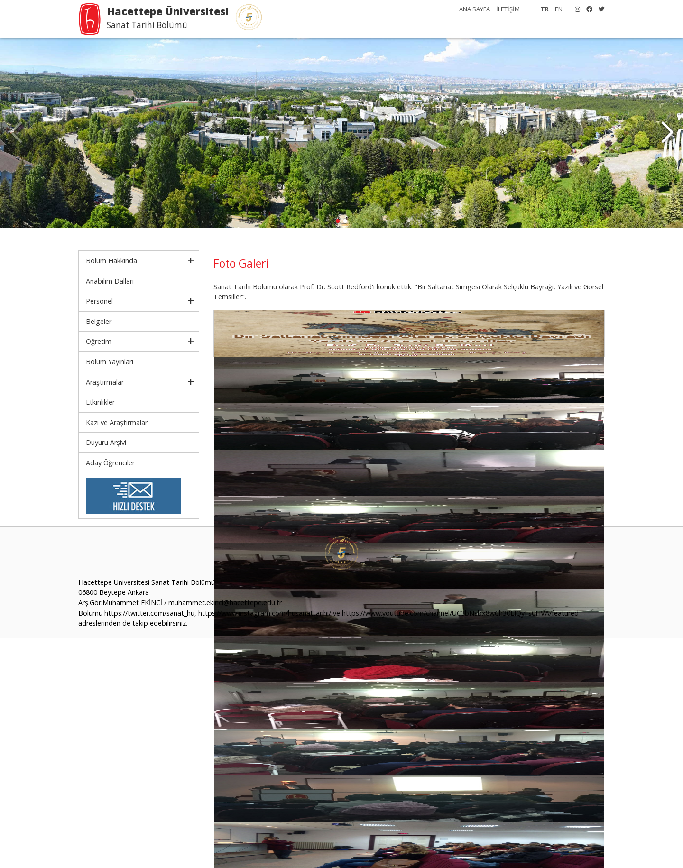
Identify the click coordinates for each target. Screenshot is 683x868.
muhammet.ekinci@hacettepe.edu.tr (225, 602)
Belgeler (98, 321)
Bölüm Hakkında (111, 260)
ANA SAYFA (474, 9)
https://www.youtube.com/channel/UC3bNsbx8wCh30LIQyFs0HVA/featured (460, 613)
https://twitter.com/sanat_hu (149, 613)
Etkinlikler (100, 401)
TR (545, 9)
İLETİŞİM (508, 9)
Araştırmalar (105, 382)
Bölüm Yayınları (109, 361)
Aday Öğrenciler (110, 462)
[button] (667, 132)
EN (559, 9)
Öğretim (98, 341)
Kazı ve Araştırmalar (117, 422)
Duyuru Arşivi (106, 442)
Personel (99, 300)
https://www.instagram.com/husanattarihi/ (264, 613)
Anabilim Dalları (110, 281)
